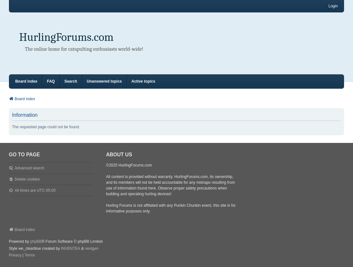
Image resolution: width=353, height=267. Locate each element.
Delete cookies (27, 179)
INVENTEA (70, 248)
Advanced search (29, 168)
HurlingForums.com (66, 37)
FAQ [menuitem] (51, 81)
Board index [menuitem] (26, 81)
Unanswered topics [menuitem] (104, 81)
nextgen (92, 248)
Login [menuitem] (333, 6)
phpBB (35, 241)
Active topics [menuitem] (143, 81)
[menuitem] (15, 255)
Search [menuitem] (70, 81)
